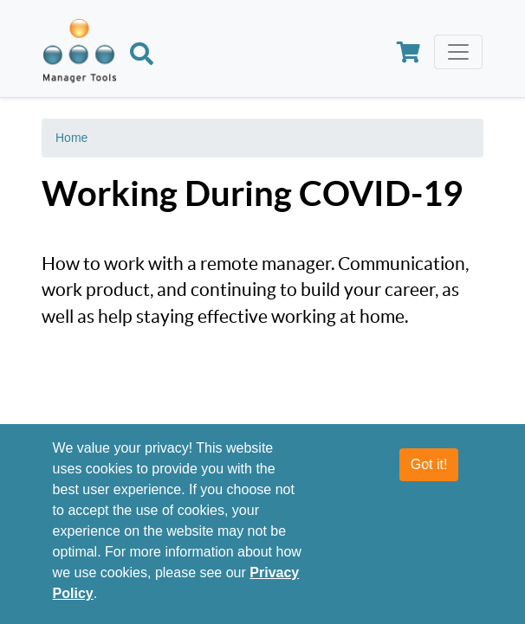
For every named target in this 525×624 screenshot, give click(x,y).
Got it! (429, 464)
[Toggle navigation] (458, 52)
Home (71, 138)
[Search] (141, 56)
